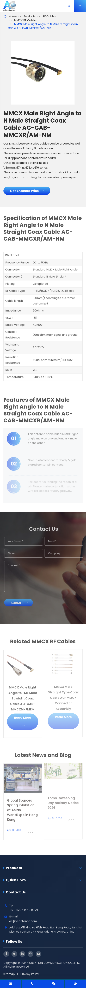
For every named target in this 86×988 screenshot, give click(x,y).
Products (29, 16)
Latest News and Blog (43, 757)
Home (13, 16)
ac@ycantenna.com (23, 921)
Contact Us (16, 892)
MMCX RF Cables (25, 20)
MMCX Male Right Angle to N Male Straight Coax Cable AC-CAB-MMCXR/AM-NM (43, 26)
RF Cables (49, 16)
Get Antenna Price (27, 191)
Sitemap (9, 974)
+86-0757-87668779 (23, 910)
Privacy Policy (29, 974)
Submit (22, 602)
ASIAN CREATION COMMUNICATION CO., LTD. (50, 963)
